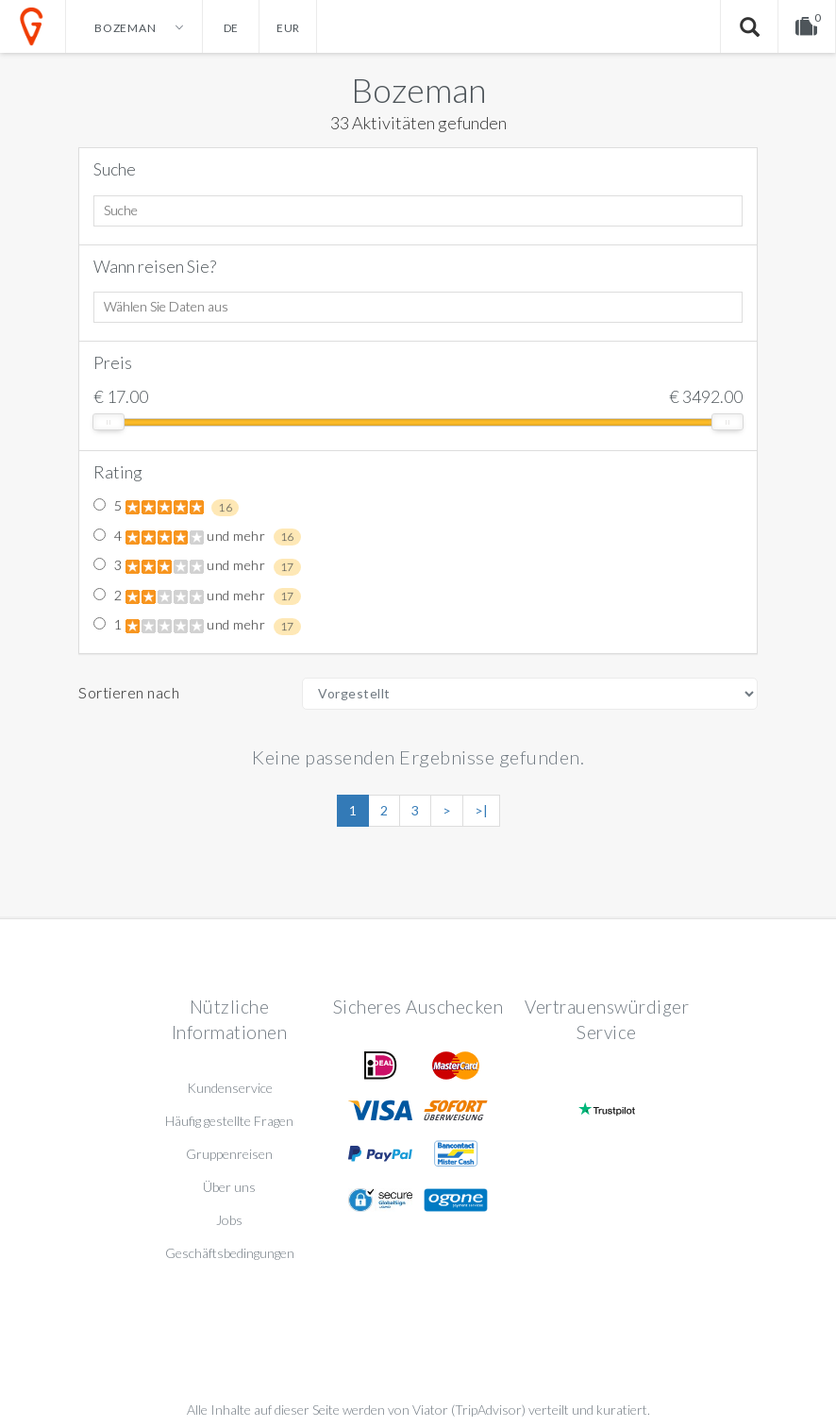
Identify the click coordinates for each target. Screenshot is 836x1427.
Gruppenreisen (229, 1154)
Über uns (229, 1187)
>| (481, 810)
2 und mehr (197, 596)
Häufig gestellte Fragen (229, 1121)
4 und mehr (197, 537)
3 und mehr (197, 566)
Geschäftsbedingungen (229, 1253)
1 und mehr (197, 625)
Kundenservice (230, 1088)
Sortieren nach (128, 692)
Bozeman (418, 89)
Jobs (229, 1220)
